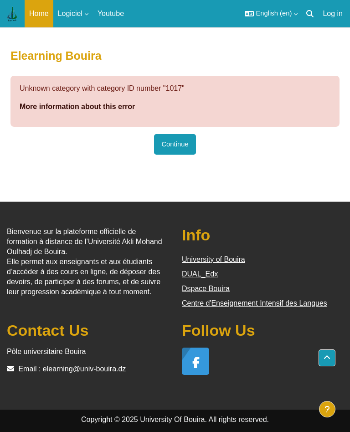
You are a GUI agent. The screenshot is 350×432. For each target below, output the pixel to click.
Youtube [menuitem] (111, 13)
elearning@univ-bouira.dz (84, 369)
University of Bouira (213, 259)
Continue (174, 144)
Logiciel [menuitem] (70, 13)
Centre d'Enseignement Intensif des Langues (254, 303)
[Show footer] (327, 409)
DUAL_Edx (200, 274)
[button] (271, 13)
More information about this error (77, 106)
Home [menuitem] (39, 13)
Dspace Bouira (206, 288)
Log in (333, 13)
